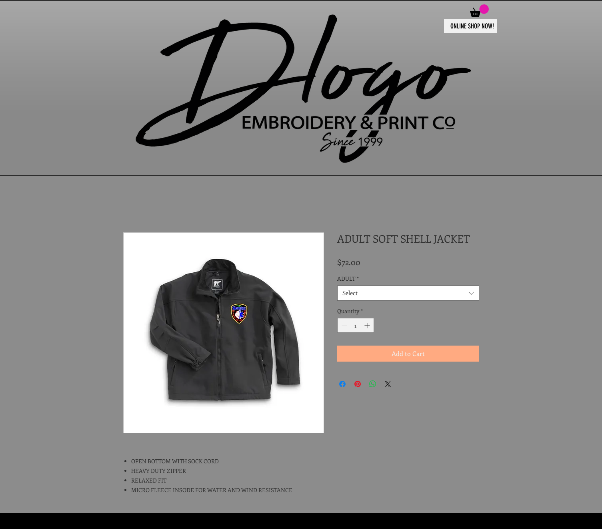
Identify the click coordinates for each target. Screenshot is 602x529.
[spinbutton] (355, 325)
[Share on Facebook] (342, 384)
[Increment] (368, 325)
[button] (479, 10)
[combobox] (408, 293)
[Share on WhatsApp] (373, 384)
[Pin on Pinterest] (357, 384)
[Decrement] (343, 325)
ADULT (348, 278)
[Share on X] (388, 384)
